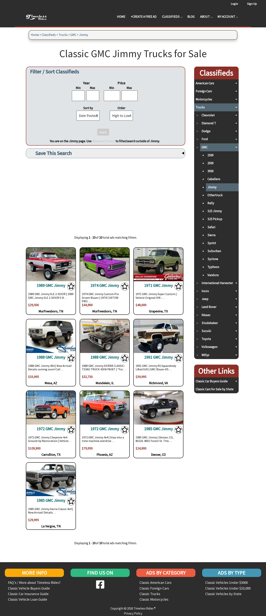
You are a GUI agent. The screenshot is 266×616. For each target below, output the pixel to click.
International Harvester (217, 283)
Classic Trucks (149, 594)
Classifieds (171, 17)
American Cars (205, 83)
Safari (211, 227)
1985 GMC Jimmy (158, 428)
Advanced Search (103, 141)
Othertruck (215, 195)
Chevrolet (208, 115)
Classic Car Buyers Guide (212, 381)
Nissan (206, 315)
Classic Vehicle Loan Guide (27, 599)
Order (121, 108)
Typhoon (213, 267)
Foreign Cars (204, 91)
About (205, 17)
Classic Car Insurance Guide (28, 594)
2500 (210, 163)
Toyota (206, 339)
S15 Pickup (214, 219)
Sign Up (252, 4)
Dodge (206, 131)
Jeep (205, 299)
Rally (210, 203)
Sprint (211, 243)
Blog (191, 17)
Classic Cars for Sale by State (214, 389)
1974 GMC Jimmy (104, 285)
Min (78, 88)
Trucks (63, 35)
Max (92, 88)
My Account (226, 17)
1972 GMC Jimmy (51, 428)
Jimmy (83, 35)
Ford (205, 139)
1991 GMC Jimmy (158, 357)
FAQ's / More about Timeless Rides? (34, 582)
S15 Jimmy (214, 211)
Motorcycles (204, 99)
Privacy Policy (133, 613)
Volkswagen (209, 347)
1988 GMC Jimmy (51, 357)
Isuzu (205, 291)
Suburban (214, 251)
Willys (205, 355)
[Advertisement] (105, 194)
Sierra (211, 235)
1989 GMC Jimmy (51, 285)
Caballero (213, 179)
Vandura (213, 275)
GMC (73, 35)
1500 (210, 155)
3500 (210, 171)
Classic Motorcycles (153, 599)
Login (234, 4)
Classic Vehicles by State (223, 594)
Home (121, 17)
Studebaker (210, 323)
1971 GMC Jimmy (158, 285)
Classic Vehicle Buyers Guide (29, 588)
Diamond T (209, 123)
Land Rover (209, 307)
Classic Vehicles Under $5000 (226, 582)
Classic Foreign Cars (154, 588)
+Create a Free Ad (143, 17)
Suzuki (206, 331)
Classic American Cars (155, 582)
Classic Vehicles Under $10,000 (227, 588)
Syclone (212, 259)
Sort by (88, 108)
